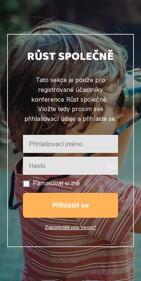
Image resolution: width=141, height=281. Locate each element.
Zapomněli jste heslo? (70, 227)
